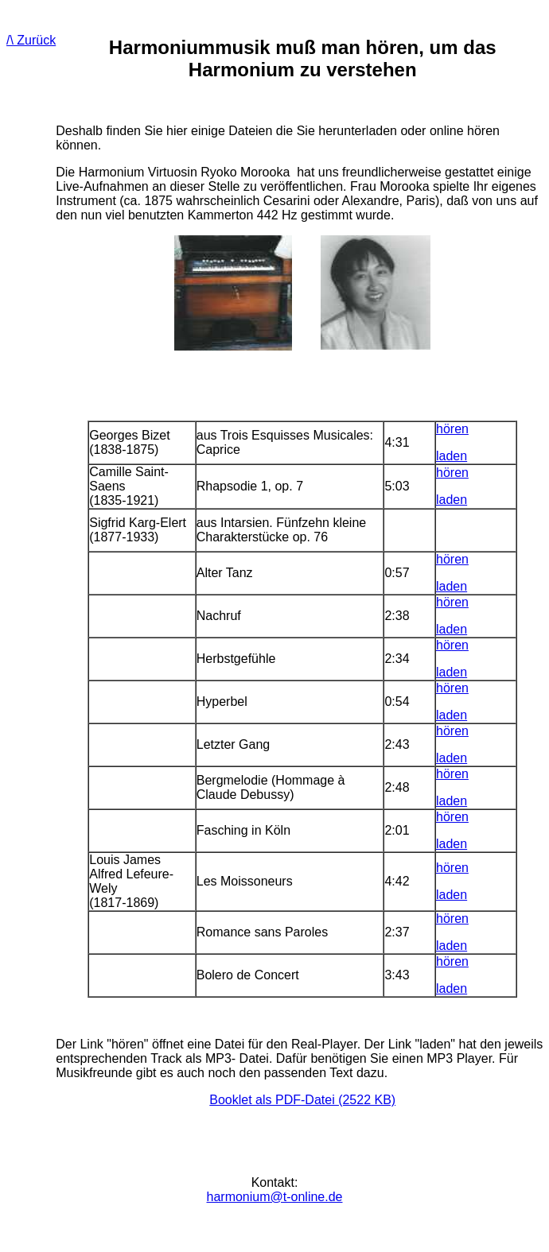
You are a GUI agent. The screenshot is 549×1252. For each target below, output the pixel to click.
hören (452, 429)
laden (451, 456)
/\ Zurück (31, 40)
